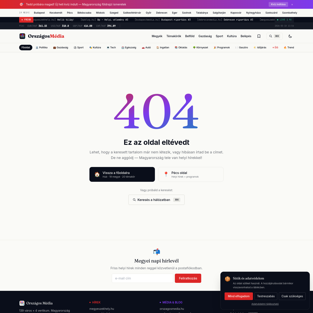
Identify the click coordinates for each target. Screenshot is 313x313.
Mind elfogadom (239, 296)
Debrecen (161, 12)
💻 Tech (111, 47)
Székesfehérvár (132, 12)
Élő (275, 47)
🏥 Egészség (128, 47)
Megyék (157, 36)
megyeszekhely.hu (101, 308)
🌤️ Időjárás (260, 47)
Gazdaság (205, 36)
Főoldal (26, 47)
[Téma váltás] (290, 36)
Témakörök (173, 36)
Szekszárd (271, 12)
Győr (149, 12)
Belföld (190, 36)
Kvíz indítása (278, 4)
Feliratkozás (188, 278)
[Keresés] (274, 36)
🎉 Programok (222, 47)
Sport (219, 36)
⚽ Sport (79, 47)
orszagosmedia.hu (172, 308)
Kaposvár (236, 12)
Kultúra (232, 36)
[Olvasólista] (258, 36)
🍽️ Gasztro (241, 47)
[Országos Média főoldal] (41, 36)
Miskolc (100, 12)
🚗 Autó (146, 47)
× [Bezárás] (292, 4)
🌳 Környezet (200, 47)
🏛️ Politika (42, 47)
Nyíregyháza (253, 12)
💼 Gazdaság (60, 47)
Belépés (246, 36)
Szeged (114, 12)
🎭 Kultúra (95, 47)
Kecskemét (56, 12)
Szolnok (186, 12)
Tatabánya (202, 12)
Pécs (70, 12)
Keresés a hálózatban (156, 200)
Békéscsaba (84, 12)
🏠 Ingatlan (162, 47)
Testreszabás (266, 296)
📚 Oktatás (181, 47)
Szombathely (289, 12)
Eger (174, 12)
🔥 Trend (289, 47)
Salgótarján (219, 12)
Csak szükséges (292, 296)
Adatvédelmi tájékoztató (265, 303)
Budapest (39, 12)
